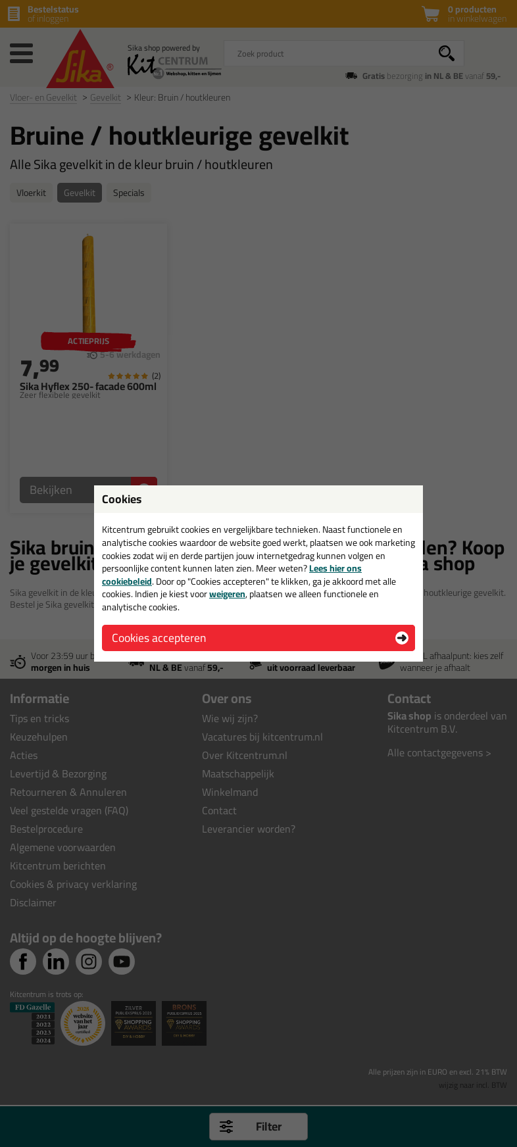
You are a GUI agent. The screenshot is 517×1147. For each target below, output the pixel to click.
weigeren (227, 593)
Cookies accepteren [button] (159, 637)
